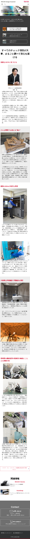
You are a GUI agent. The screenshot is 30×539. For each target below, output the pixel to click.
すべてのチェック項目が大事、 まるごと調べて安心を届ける (16, 29)
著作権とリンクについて (6, 532)
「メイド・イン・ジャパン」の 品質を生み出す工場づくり (16, 35)
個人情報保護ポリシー (18, 532)
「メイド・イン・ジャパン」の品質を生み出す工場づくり (14, 468)
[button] (28, 4)
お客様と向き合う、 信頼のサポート (14, 41)
